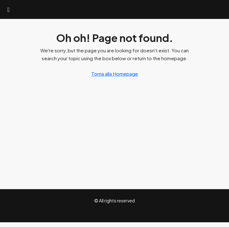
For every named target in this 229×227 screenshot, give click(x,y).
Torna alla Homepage (114, 74)
